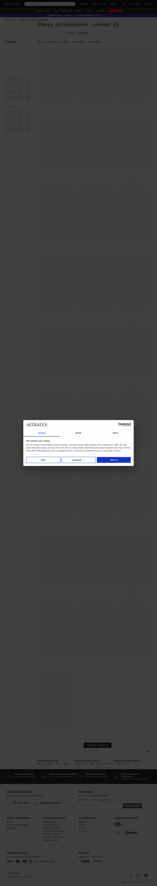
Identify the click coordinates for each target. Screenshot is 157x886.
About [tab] (115, 433)
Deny (43, 460)
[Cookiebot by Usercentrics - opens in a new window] (120, 425)
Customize (78, 460)
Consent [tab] (42, 433)
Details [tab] (78, 433)
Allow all (114, 460)
